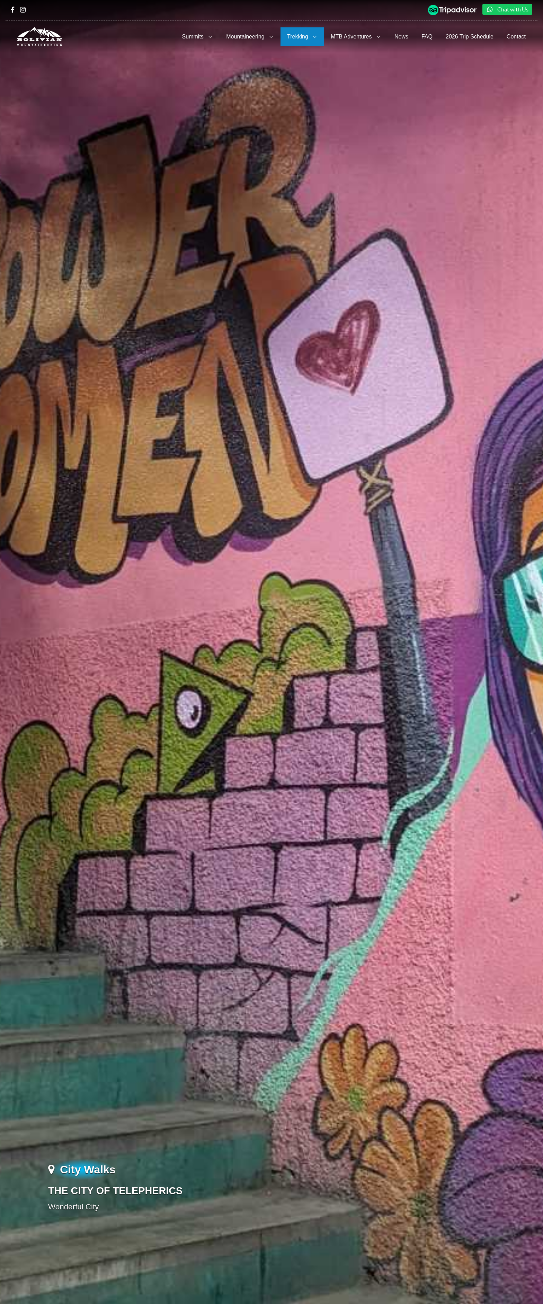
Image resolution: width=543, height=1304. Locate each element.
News (401, 37)
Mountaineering (250, 37)
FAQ (427, 37)
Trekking (302, 37)
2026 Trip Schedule (469, 37)
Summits (197, 37)
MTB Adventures (356, 37)
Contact (516, 37)
